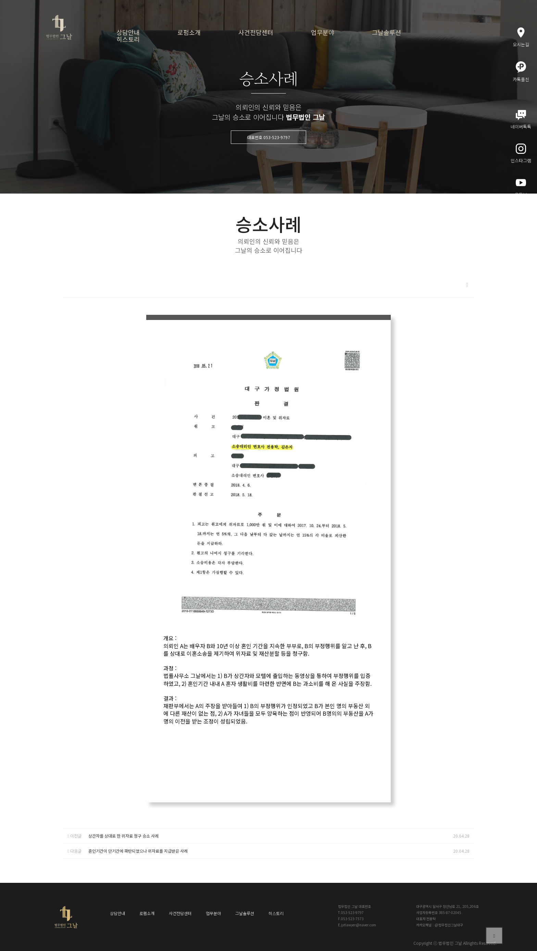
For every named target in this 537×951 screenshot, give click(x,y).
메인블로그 (521, 221)
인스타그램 (521, 154)
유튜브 (521, 187)
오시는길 (521, 37)
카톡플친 (521, 72)
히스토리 (128, 39)
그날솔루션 (386, 32)
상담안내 (128, 32)
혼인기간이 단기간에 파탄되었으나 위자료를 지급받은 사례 (138, 851)
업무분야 (322, 32)
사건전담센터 (255, 32)
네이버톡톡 (521, 120)
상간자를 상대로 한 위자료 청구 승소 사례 (123, 836)
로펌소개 (189, 32)
